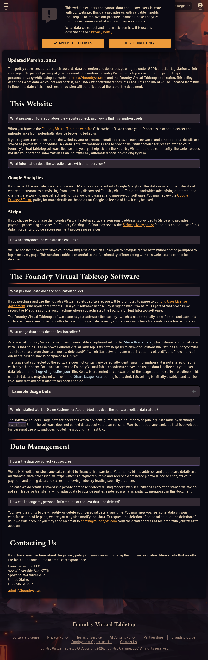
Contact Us (128, 642)
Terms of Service (89, 637)
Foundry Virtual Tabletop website (67, 129)
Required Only (140, 43)
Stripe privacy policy (138, 225)
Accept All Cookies (73, 43)
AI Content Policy (123, 637)
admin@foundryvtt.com (99, 521)
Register (181, 6)
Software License (26, 637)
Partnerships (154, 637)
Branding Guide (183, 637)
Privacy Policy (101, 32)
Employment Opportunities (91, 642)
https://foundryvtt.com (88, 78)
